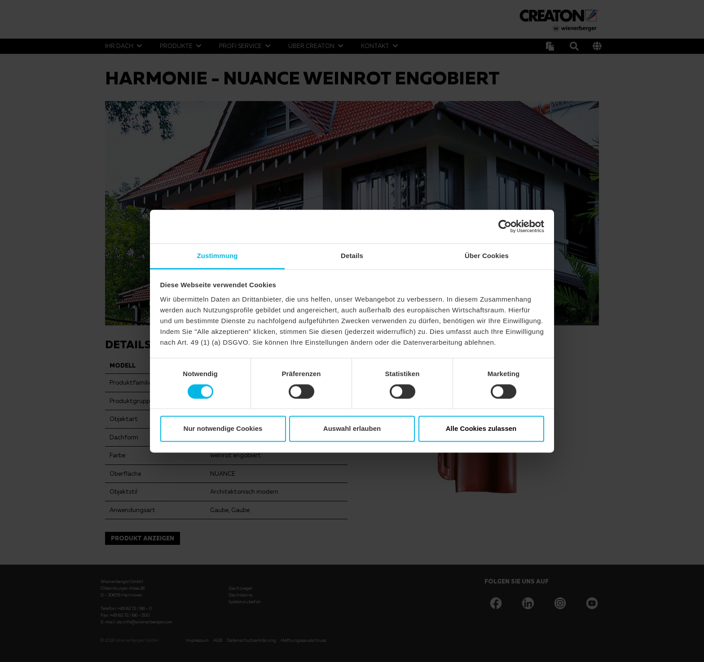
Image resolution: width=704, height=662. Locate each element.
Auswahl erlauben (352, 429)
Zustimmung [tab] (217, 255)
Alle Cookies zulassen (481, 429)
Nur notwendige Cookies (223, 429)
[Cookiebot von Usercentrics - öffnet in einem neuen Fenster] (505, 226)
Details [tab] (352, 255)
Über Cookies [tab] (487, 255)
